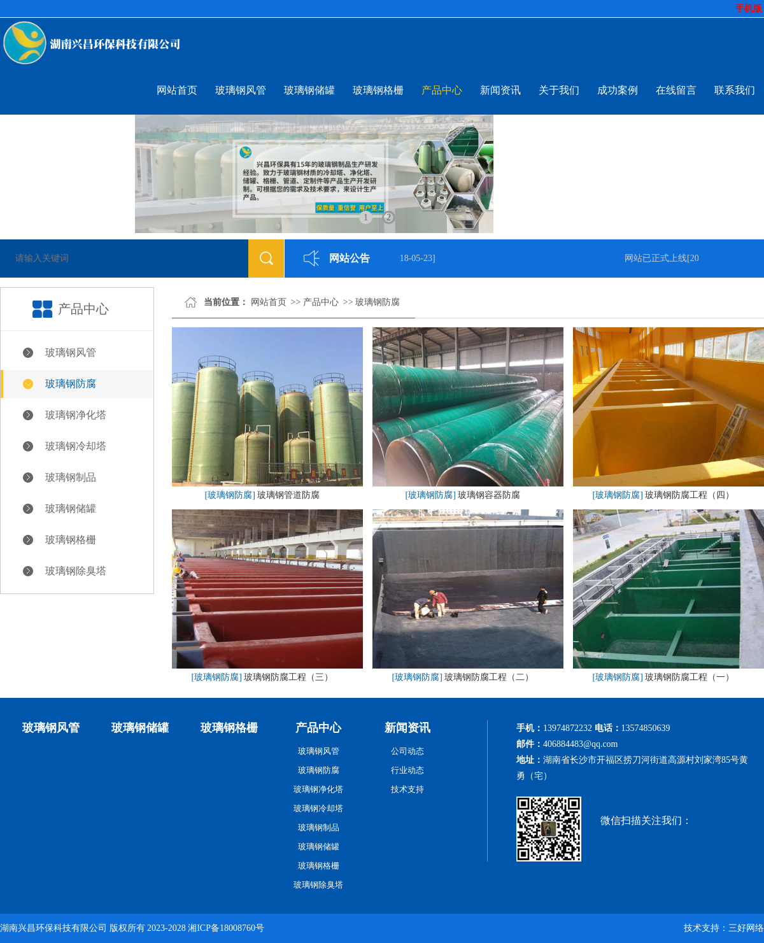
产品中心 (441, 90)
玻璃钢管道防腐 (288, 495)
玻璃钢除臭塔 (75, 570)
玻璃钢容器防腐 (489, 495)
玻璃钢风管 (240, 90)
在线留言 (676, 90)
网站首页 (177, 90)
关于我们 (559, 90)
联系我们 (734, 90)
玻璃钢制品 (70, 477)
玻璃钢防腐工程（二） (489, 677)
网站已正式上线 (657, 258)
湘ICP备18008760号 (226, 928)
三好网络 (746, 928)
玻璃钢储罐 (309, 90)
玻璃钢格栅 (378, 90)
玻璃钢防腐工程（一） (689, 677)
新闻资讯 (500, 90)
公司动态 (407, 751)
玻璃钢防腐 (70, 383)
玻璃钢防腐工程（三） (288, 677)
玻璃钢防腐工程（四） (689, 495)
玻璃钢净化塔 (75, 414)
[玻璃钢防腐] (230, 495)
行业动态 (407, 770)
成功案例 (617, 90)
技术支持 (407, 789)
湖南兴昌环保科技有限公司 (53, 928)
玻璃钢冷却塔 (75, 446)
